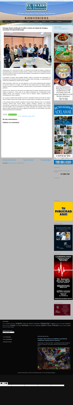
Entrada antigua (46, 160)
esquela (12, 327)
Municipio (13, 21)
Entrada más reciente (9, 160)
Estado (28, 21)
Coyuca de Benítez (60, 323)
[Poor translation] (5, 383)
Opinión (44, 21)
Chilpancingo (25, 116)
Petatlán (49, 325)
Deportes (67, 323)
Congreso (21, 21)
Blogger (53, 372)
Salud (33, 116)
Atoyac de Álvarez (28, 323)
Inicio (6, 21)
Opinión (4, 323)
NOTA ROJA (32, 325)
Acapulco (19, 323)
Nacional (51, 21)
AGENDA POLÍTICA (10, 323)
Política (60, 325)
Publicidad (65, 325)
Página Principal (28, 160)
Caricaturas (36, 21)
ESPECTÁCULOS (6, 325)
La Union (18, 325)
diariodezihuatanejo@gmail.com (61, 28)
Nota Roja (59, 21)
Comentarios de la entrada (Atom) (16, 163)
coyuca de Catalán (6, 327)
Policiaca (55, 325)
